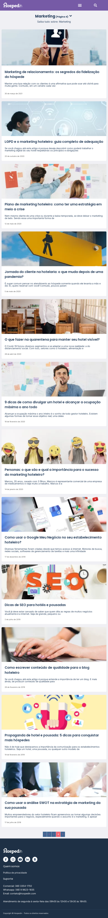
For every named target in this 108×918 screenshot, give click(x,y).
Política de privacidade (15, 872)
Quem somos (11, 866)
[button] (80, 5)
